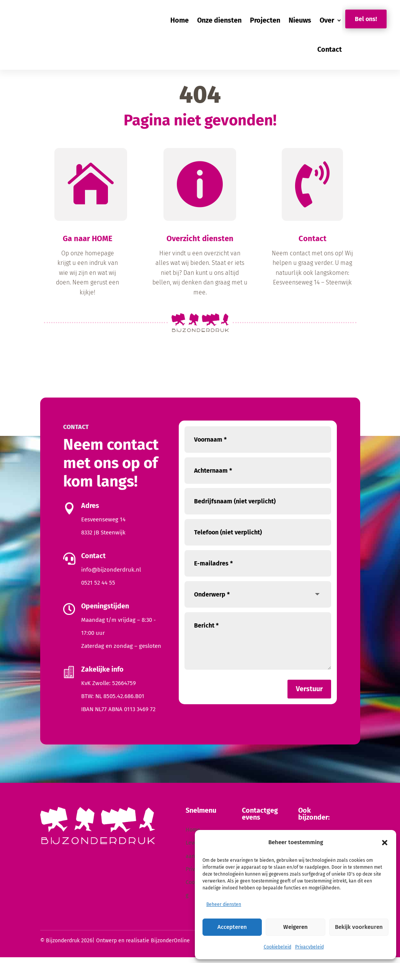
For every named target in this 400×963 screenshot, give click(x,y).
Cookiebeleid (277, 947)
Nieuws (300, 20)
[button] (385, 842)
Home (179, 20)
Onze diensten (219, 20)
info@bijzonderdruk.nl (111, 575)
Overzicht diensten (200, 244)
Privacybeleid (309, 947)
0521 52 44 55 (98, 588)
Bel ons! (366, 19)
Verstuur (309, 694)
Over (327, 20)
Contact (329, 49)
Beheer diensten (223, 904)
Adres (90, 511)
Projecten (265, 20)
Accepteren (232, 927)
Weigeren (295, 927)
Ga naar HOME (88, 244)
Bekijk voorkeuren (359, 927)
